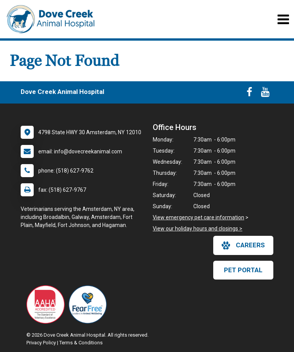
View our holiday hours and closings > (197, 228)
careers (243, 245)
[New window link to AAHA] (47, 304)
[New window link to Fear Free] (90, 304)
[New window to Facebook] (249, 93)
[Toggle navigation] (283, 19)
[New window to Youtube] (265, 93)
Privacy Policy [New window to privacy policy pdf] (41, 342)
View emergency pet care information (198, 217)
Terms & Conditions (81, 342)
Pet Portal (243, 270)
